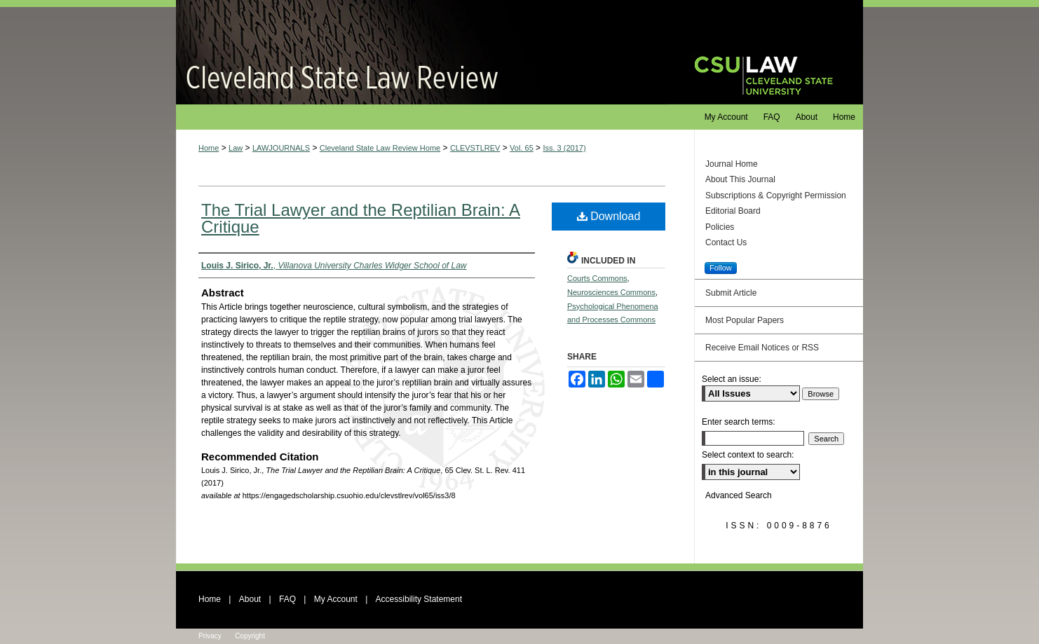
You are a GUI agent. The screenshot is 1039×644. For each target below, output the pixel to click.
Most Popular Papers (744, 320)
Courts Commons (597, 278)
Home (208, 148)
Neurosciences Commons (611, 292)
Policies (719, 227)
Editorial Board (733, 211)
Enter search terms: (738, 422)
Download (609, 216)
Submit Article (730, 293)
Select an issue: (731, 379)
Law (236, 148)
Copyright (250, 636)
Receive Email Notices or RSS (762, 347)
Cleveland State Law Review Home (380, 148)
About (250, 599)
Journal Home (731, 164)
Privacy (210, 636)
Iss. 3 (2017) (564, 148)
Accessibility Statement (419, 599)
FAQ (287, 599)
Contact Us (726, 242)
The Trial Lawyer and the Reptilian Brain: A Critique (360, 218)
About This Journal (740, 179)
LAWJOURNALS (281, 148)
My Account (336, 599)
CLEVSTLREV (475, 148)
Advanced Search (738, 495)
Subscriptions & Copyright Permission (775, 195)
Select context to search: (748, 455)
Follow (720, 267)
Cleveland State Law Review (421, 52)
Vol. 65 (522, 148)
